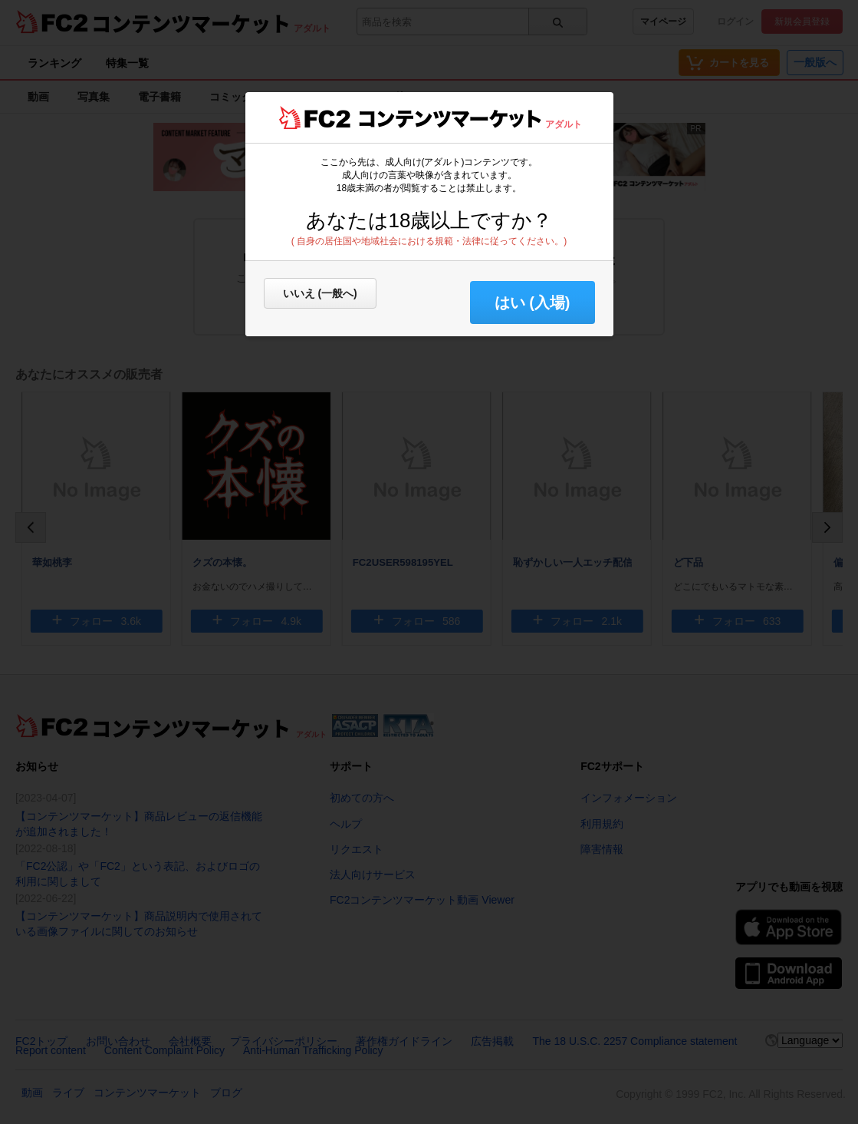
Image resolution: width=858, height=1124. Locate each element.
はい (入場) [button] (532, 302)
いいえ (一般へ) (320, 293)
